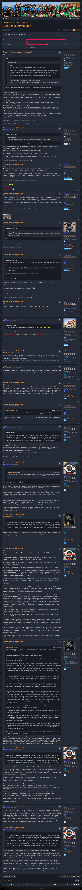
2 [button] (69, 30)
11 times (69, 245)
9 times (69, 341)
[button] (64, 30)
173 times (70, 176)
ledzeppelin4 (66, 193)
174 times (71, 540)
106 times (70, 395)
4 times (69, 206)
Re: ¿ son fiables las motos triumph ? (17, 52)
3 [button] (71, 30)
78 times (70, 343)
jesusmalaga (66, 475)
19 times (70, 437)
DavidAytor (66, 164)
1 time (70, 207)
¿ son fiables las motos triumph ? (16, 26)
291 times (70, 539)
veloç (65, 51)
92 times (70, 65)
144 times (71, 396)
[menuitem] (5, 18)
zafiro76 (65, 382)
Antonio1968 (66, 329)
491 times (71, 487)
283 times (70, 486)
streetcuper (66, 524)
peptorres (66, 232)
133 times (71, 246)
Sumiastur (66, 426)
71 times (70, 177)
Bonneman (66, 301)
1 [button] (67, 30)
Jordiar (65, 350)
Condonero (66, 366)
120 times (70, 64)
